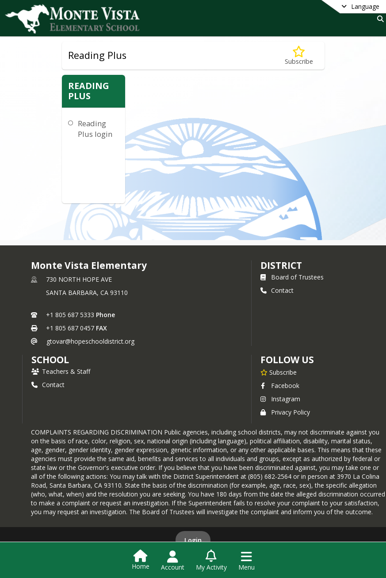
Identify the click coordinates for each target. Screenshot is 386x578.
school (50, 359)
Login (193, 540)
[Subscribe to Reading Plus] (298, 55)
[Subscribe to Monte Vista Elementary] (278, 372)
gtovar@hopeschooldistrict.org (90, 341)
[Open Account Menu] (172, 561)
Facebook (279, 385)
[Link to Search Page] (379, 19)
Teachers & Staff (60, 371)
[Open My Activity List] (211, 561)
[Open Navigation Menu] (246, 561)
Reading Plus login (95, 128)
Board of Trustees (292, 277)
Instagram (280, 399)
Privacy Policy (285, 412)
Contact (277, 290)
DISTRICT (281, 265)
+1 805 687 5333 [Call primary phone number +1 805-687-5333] (70, 314)
